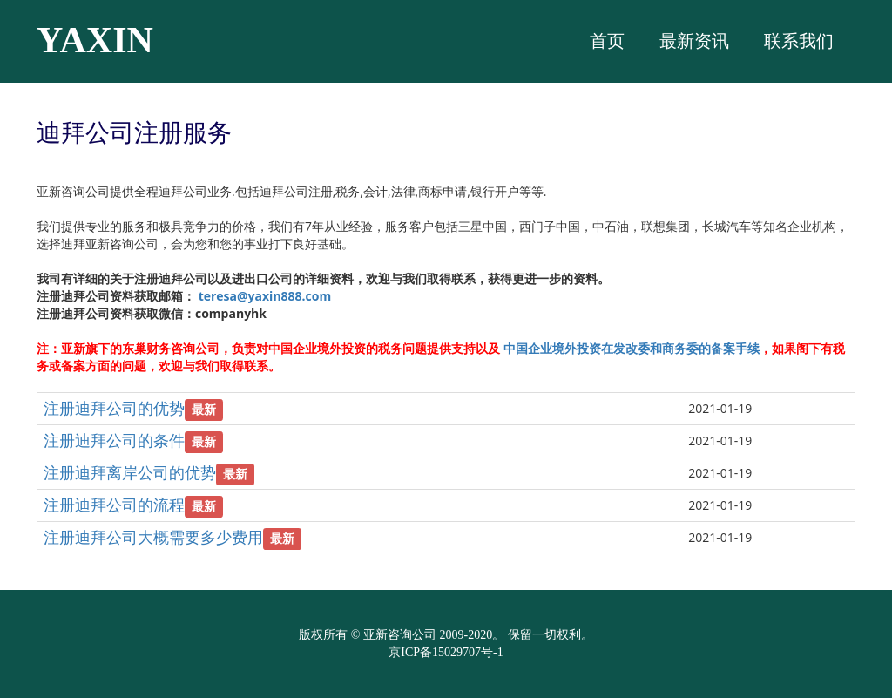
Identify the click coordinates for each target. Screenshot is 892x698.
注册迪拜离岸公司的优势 (130, 472)
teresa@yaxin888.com (265, 296)
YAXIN (95, 40)
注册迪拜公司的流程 (114, 504)
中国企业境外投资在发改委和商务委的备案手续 (631, 348)
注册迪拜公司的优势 (114, 407)
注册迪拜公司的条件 (114, 440)
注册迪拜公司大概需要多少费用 (153, 536)
